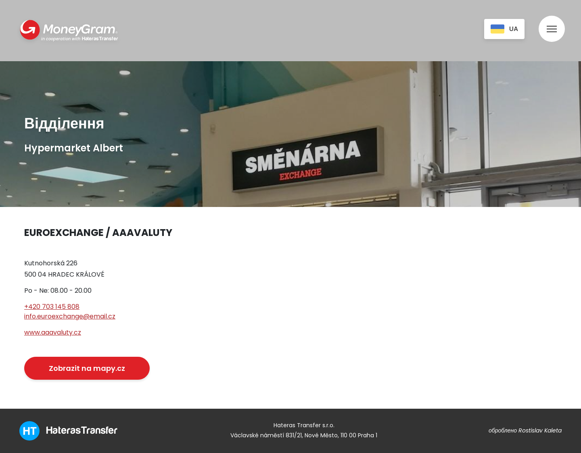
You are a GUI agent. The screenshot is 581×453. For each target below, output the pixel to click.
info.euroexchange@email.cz (69, 316)
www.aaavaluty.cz (52, 332)
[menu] (552, 21)
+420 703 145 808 (51, 306)
